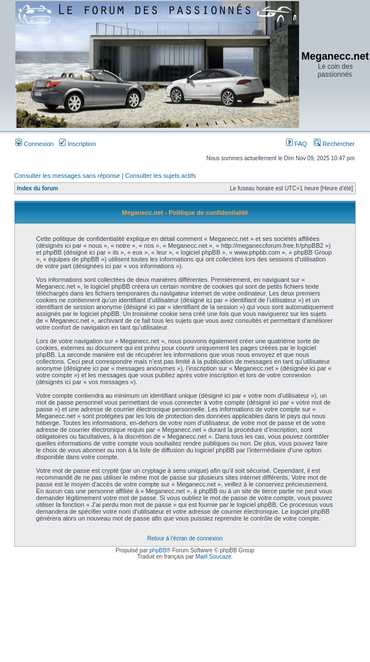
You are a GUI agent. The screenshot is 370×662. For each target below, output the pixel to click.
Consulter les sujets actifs (160, 175)
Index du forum (37, 188)
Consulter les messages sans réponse (67, 175)
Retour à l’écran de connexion (185, 538)
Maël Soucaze (213, 556)
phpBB (157, 550)
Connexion (34, 143)
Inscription (77, 143)
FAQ (296, 143)
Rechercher (334, 143)
